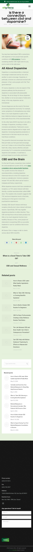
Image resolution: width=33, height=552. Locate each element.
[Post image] (6, 283)
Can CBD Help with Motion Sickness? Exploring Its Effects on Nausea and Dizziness (21, 343)
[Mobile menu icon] (29, 6)
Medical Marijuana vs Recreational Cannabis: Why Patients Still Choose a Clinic (18, 406)
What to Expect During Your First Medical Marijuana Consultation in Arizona (19, 425)
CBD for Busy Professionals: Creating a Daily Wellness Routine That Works (22, 317)
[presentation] (15, 532)
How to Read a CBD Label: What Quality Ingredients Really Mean (21, 283)
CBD (4, 36)
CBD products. (15, 59)
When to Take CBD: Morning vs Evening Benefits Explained (21, 295)
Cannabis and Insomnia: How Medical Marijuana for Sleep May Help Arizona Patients (20, 387)
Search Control (20, 550)
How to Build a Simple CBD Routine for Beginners (21, 306)
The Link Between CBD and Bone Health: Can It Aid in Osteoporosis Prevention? (21, 330)
